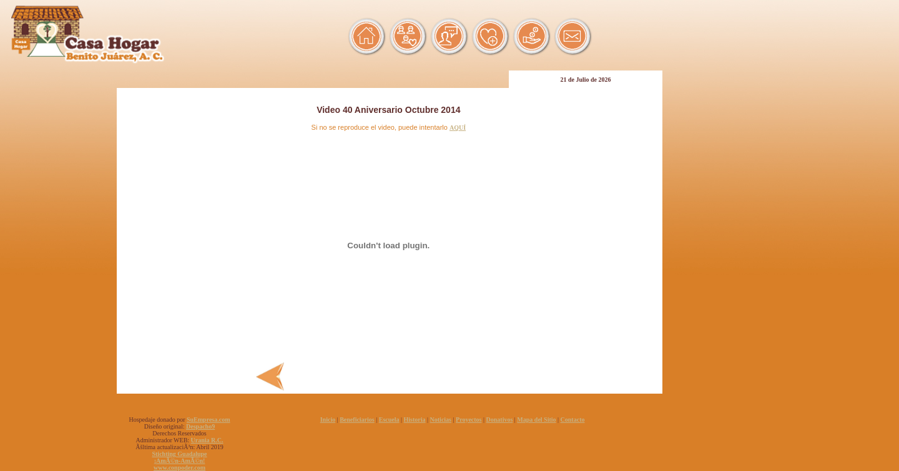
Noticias (440, 419)
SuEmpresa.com (208, 419)
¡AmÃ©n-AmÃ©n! (179, 460)
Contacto (573, 419)
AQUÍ (458, 127)
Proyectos (468, 419)
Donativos (499, 419)
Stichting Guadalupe (179, 453)
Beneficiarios (357, 419)
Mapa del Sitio (536, 419)
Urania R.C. (207, 440)
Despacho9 (200, 426)
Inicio (327, 419)
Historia (415, 419)
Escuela (389, 419)
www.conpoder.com (179, 467)
